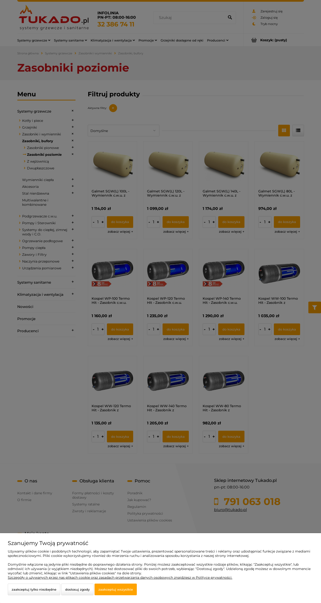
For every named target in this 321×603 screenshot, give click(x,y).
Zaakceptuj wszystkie (115, 589)
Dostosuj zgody (77, 589)
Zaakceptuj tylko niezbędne (34, 589)
